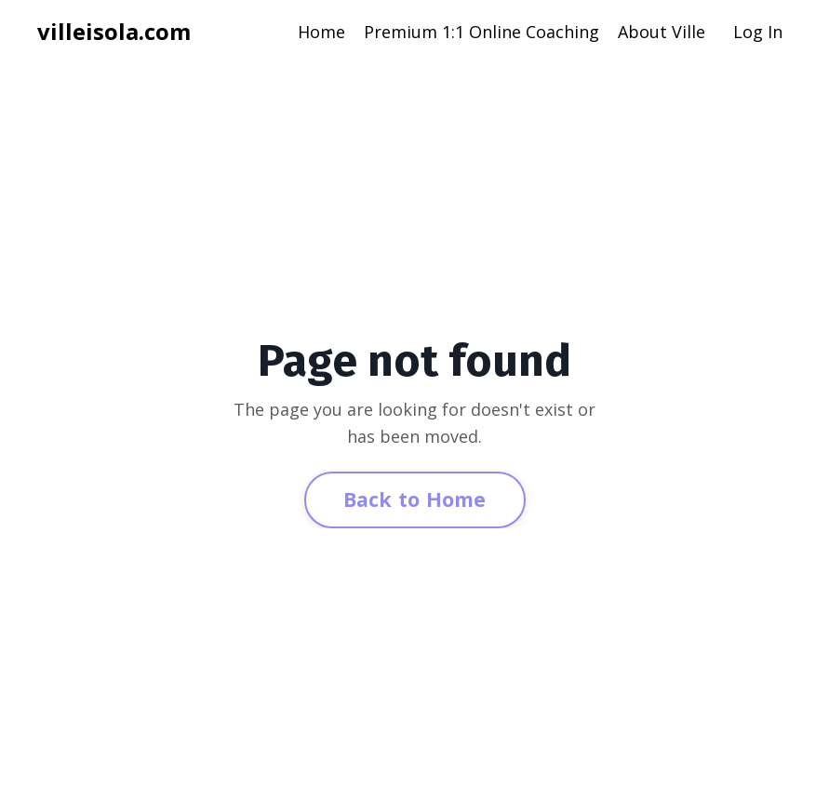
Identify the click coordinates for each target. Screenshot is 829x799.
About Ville (661, 31)
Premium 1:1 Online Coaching (481, 31)
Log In (757, 31)
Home (321, 31)
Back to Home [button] (415, 499)
